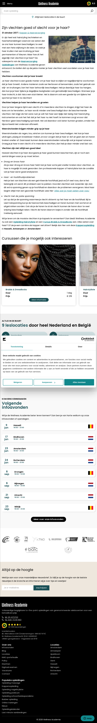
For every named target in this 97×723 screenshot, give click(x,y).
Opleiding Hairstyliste (24, 221)
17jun (6, 438)
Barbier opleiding (10, 699)
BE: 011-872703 (11, 617)
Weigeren (18, 382)
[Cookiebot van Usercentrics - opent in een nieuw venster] (83, 339)
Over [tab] (80, 347)
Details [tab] (48, 347)
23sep (6, 508)
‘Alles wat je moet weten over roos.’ (72, 190)
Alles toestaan (79, 382)
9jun (6, 426)
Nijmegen (54, 667)
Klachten (6, 664)
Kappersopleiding (85, 225)
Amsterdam (56, 647)
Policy (4, 660)
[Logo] (48, 4)
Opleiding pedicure (11, 692)
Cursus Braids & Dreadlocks (57, 221)
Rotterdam (55, 670)
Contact (6, 673)
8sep (6, 473)
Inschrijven (41, 587)
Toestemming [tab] (17, 347)
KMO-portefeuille (10, 657)
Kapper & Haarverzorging (32, 32)
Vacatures (7, 670)
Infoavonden (8, 647)
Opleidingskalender (11, 709)
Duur (8, 293)
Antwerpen (55, 650)
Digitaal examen (9, 667)
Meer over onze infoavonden (48, 519)
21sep (6, 496)
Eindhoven (55, 657)
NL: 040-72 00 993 (13, 619)
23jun (6, 450)
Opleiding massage (11, 683)
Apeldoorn (55, 654)
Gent (52, 660)
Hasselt (53, 664)
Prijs (8, 296)
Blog (4, 650)
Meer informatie (39, 299)
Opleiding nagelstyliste (12, 689)
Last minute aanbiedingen (14, 712)
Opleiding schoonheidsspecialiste (17, 696)
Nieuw (4, 706)
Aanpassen (48, 382)
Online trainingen (10, 702)
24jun (6, 461)
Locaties (6, 654)
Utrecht (54, 673)
